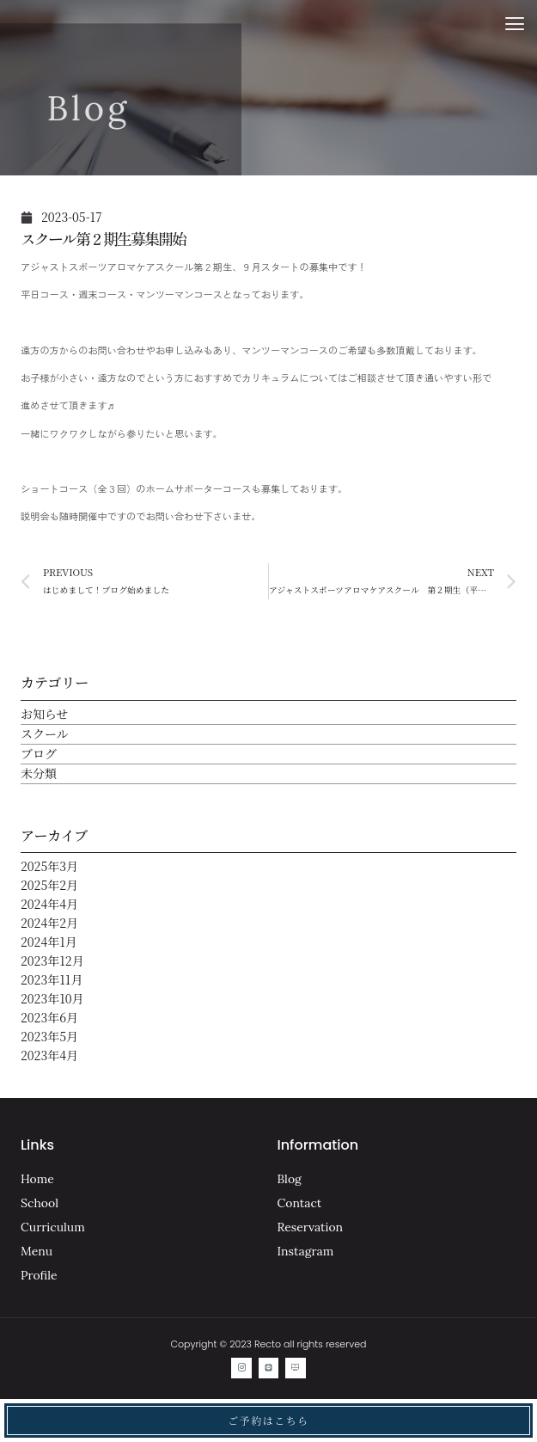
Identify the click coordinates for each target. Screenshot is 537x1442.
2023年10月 (52, 998)
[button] (514, 24)
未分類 (39, 773)
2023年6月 (49, 1017)
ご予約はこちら (268, 1420)
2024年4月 (49, 903)
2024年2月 (49, 922)
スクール (45, 733)
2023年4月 (49, 1055)
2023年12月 (52, 960)
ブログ (39, 753)
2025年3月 (49, 865)
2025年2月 (49, 884)
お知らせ (45, 713)
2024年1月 (49, 941)
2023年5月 (49, 1036)
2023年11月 (51, 979)
